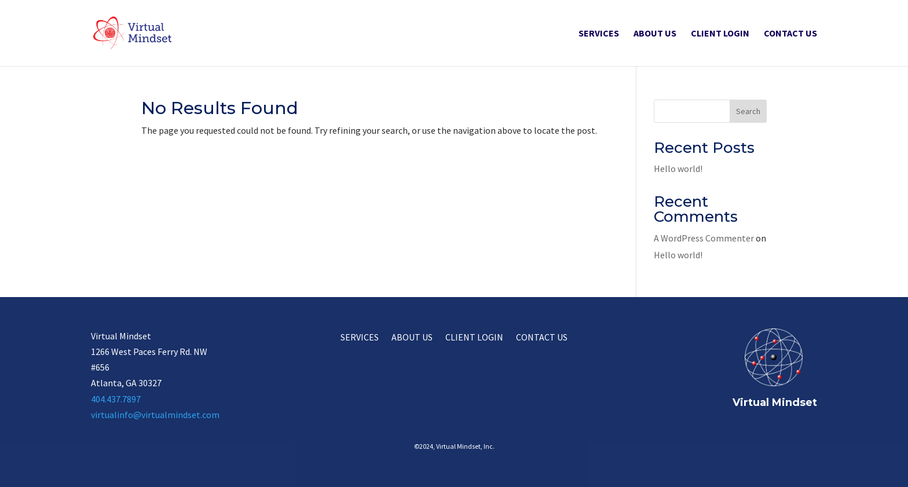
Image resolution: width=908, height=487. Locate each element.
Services (599, 34)
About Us (655, 34)
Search (748, 111)
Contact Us (790, 34)
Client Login (720, 34)
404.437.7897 (116, 399)
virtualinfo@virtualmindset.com (155, 414)
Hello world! (678, 168)
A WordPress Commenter (704, 238)
